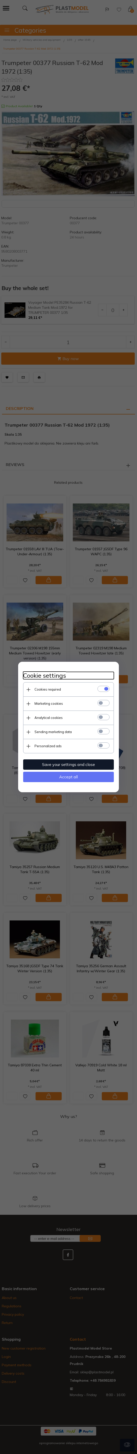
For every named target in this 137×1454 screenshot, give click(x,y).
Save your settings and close (68, 764)
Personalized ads (48, 746)
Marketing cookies (49, 703)
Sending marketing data (53, 732)
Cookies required (48, 689)
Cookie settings (44, 675)
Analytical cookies (49, 718)
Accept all (68, 776)
